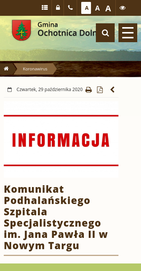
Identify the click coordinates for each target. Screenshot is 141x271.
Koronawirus (35, 69)
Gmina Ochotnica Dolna (21, 30)
